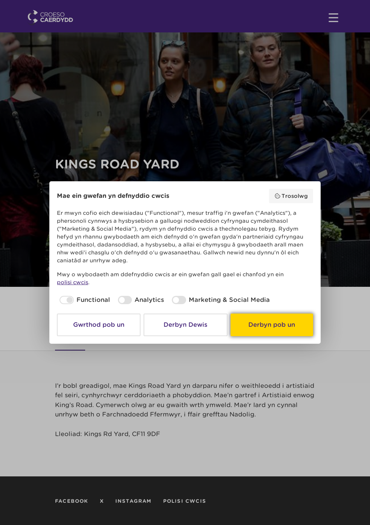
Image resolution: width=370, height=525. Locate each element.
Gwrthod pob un (98, 324)
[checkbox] (83, 300)
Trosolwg (291, 196)
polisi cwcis (72, 282)
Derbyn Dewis (185, 324)
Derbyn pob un (271, 324)
